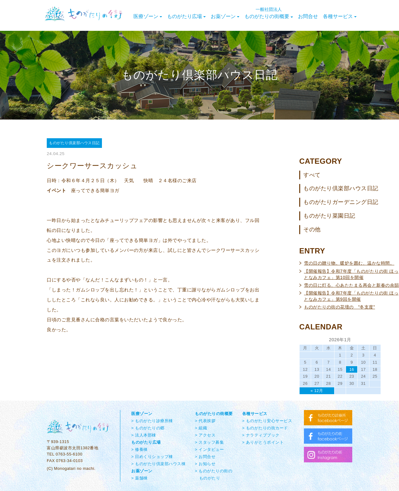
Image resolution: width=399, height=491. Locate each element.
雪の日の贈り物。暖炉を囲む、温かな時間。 (349, 263)
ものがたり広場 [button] (186, 16)
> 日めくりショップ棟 (152, 456)
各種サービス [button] (340, 16)
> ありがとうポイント (263, 442)
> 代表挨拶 (205, 420)
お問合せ (308, 16)
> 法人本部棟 (143, 435)
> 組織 (201, 428)
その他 (312, 229)
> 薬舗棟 (139, 478)
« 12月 (316, 390)
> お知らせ (205, 463)
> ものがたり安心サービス (267, 420)
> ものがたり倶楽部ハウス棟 (158, 463)
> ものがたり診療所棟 (152, 420)
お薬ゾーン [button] (225, 16)
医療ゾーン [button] (147, 16)
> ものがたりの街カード (265, 428)
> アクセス (205, 435)
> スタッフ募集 (209, 442)
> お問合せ (205, 456)
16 (351, 369)
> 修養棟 (139, 449)
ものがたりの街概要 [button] (268, 13)
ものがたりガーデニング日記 (340, 202)
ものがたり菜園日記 (329, 216)
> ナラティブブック (261, 435)
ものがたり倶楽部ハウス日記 (340, 188)
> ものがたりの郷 (148, 428)
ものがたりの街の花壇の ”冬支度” (339, 307)
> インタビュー (209, 449)
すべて (312, 175)
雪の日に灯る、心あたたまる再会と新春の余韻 (351, 285)
